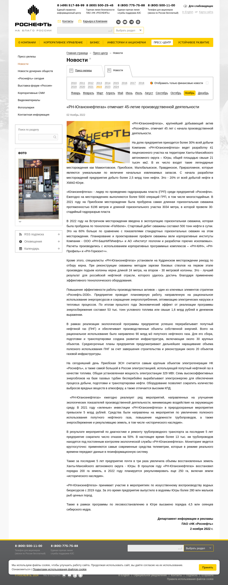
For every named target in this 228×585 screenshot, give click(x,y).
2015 (116, 83)
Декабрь (203, 93)
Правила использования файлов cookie (190, 579)
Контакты (67, 21)
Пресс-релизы (27, 56)
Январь (76, 93)
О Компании (27, 42)
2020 (82, 86)
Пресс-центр (162, 42)
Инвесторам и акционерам (126, 42)
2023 (108, 86)
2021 (91, 86)
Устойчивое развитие (193, 42)
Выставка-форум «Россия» (35, 85)
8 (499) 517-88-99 (70, 5)
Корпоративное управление (63, 42)
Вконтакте (118, 22)
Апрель (110, 93)
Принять (207, 567)
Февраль (88, 93)
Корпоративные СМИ (31, 93)
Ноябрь (189, 93)
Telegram (131, 22)
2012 (91, 83)
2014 (108, 83)
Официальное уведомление (150, 575)
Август (149, 93)
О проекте (208, 575)
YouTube (125, 22)
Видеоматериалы (29, 100)
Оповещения (33, 241)
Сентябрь (162, 93)
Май (120, 93)
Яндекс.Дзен (138, 22)
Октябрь (176, 93)
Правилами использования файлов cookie (59, 569)
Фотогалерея (26, 107)
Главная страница (77, 53)
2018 (141, 83)
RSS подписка (34, 234)
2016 (124, 83)
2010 (74, 83)
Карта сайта (206, 12)
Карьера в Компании (95, 21)
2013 (99, 83)
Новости (23, 63)
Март (100, 93)
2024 (116, 86)
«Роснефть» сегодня (31, 78)
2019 (74, 86)
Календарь (31, 248)
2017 (133, 83)
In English (187, 12)
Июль (138, 93)
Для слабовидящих (201, 6)
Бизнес (95, 42)
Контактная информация (33, 114)
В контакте (64, 575)
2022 (99, 86)
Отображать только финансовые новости (178, 83)
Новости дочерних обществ (35, 71)
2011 (82, 83)
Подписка (191, 575)
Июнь (129, 93)
